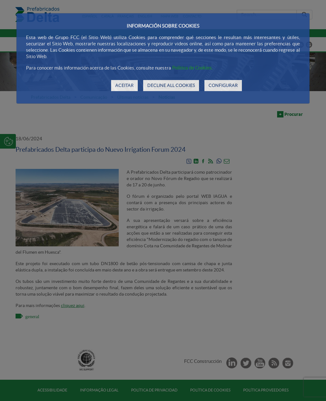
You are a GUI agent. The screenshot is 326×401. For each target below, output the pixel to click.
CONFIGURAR (223, 85)
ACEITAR (124, 85)
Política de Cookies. (192, 67)
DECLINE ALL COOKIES (171, 85)
